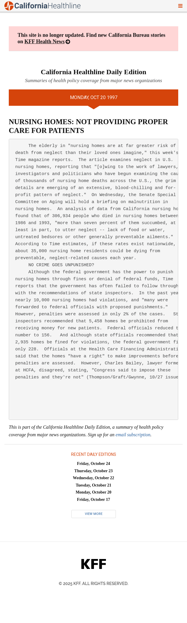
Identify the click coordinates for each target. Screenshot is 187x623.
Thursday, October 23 (93, 471)
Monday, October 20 (93, 492)
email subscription (133, 434)
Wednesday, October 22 (93, 478)
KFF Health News (45, 41)
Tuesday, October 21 (93, 485)
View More (93, 514)
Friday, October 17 (93, 499)
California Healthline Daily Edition (93, 72)
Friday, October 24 (93, 463)
